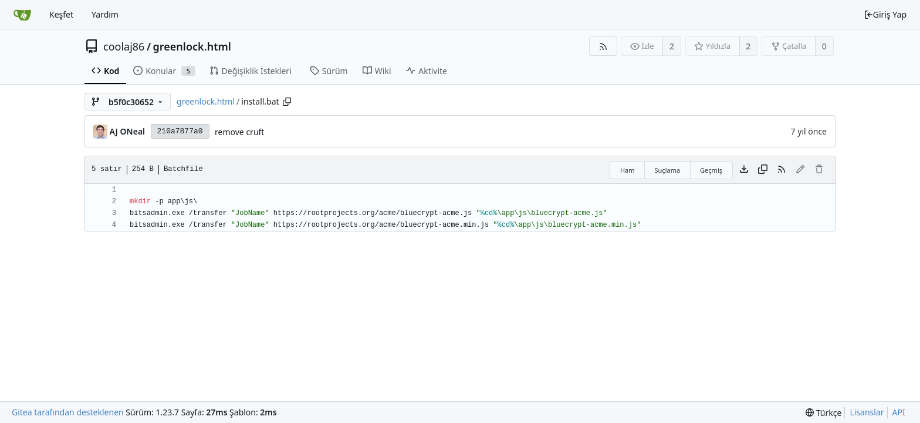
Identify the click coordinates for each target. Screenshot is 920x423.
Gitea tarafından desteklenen (68, 412)
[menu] (823, 412)
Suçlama (668, 170)
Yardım (105, 14)
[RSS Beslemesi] (603, 46)
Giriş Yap (885, 14)
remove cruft (239, 131)
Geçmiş (711, 170)
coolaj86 (123, 46)
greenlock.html (192, 46)
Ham (627, 170)
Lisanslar (867, 412)
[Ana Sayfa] (22, 14)
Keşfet (61, 14)
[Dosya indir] (744, 170)
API (898, 412)
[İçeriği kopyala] (762, 170)
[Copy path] (287, 102)
